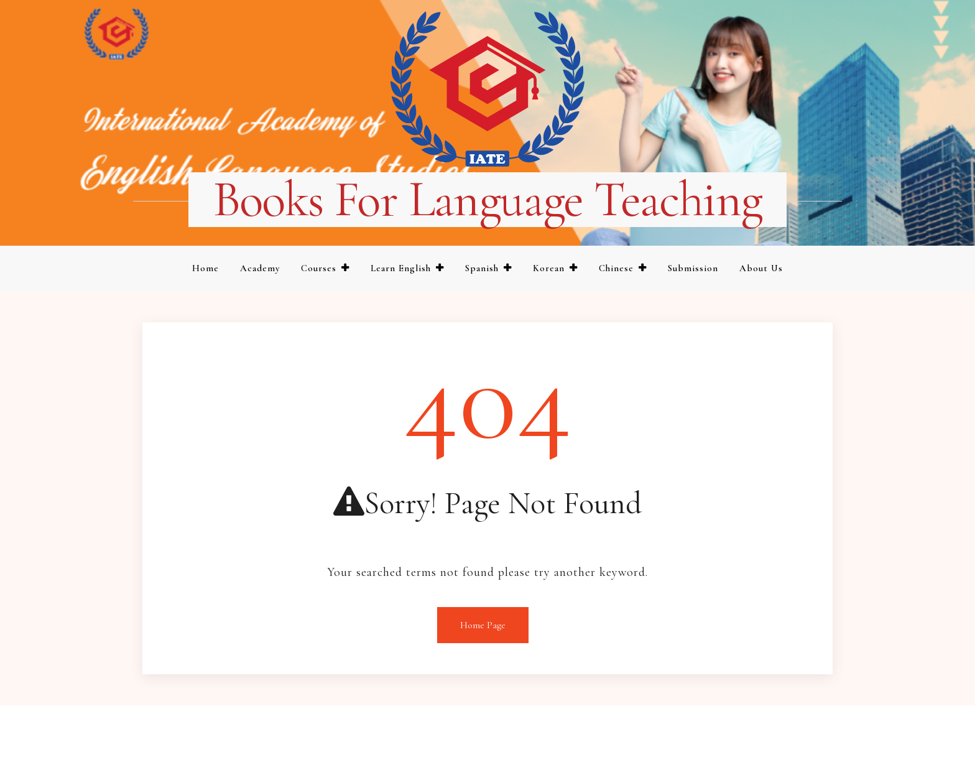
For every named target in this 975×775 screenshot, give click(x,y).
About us (761, 268)
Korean (549, 268)
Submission (693, 268)
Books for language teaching (487, 199)
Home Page (483, 625)
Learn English (401, 268)
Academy (260, 268)
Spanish (482, 268)
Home (205, 268)
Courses (318, 268)
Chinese (616, 268)
